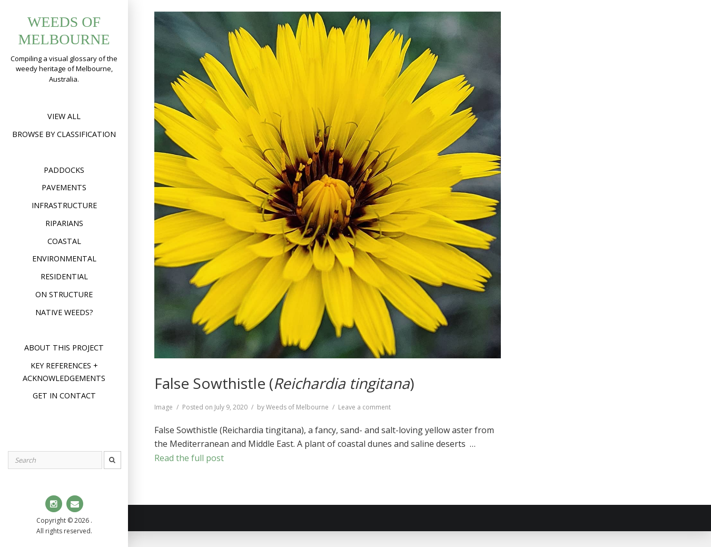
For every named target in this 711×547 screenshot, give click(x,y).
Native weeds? (64, 312)
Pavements (64, 187)
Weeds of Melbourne (297, 407)
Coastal (64, 241)
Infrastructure (64, 205)
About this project (64, 348)
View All (64, 116)
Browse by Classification (64, 134)
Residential (64, 276)
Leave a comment (364, 407)
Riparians (64, 223)
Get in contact (64, 395)
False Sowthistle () (284, 383)
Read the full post (189, 458)
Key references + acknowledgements (64, 371)
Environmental (64, 258)
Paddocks (64, 170)
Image (163, 407)
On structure (64, 294)
